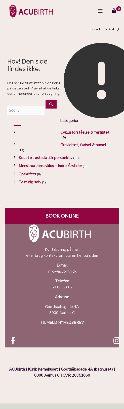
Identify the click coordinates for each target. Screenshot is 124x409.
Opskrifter (27, 174)
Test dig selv (30, 182)
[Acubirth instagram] (116, 342)
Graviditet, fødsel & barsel (83, 144)
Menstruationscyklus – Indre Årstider (50, 165)
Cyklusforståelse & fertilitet (84, 132)
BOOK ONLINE (62, 215)
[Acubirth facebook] (13, 342)
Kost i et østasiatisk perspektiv (45, 157)
